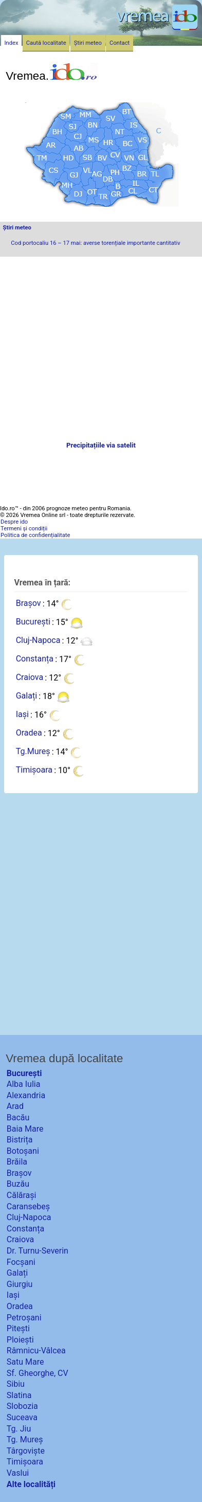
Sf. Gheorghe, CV (37, 1373)
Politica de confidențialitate (35, 535)
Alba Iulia (24, 1084)
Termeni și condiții (24, 528)
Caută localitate (46, 43)
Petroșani (24, 1317)
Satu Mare (25, 1362)
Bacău (18, 1117)
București (33, 622)
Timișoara (34, 770)
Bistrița (20, 1140)
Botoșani (23, 1151)
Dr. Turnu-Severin (37, 1251)
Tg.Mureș (33, 752)
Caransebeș (28, 1206)
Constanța (34, 659)
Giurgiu (20, 1284)
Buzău (18, 1184)
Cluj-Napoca (38, 641)
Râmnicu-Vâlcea (36, 1350)
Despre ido (14, 521)
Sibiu (16, 1384)
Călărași (21, 1195)
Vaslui (18, 1473)
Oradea (29, 733)
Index (12, 43)
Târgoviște (26, 1451)
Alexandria (26, 1095)
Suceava (22, 1417)
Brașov (28, 604)
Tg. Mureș (25, 1439)
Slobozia (22, 1406)
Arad (15, 1106)
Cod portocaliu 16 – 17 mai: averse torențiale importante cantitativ (95, 243)
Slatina (19, 1395)
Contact (119, 43)
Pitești (18, 1328)
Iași (22, 715)
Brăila (17, 1162)
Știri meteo (17, 227)
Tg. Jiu (19, 1429)
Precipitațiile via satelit (101, 445)
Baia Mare (25, 1129)
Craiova (29, 678)
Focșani (21, 1262)
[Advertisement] (101, 349)
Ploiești (20, 1340)
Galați (26, 696)
